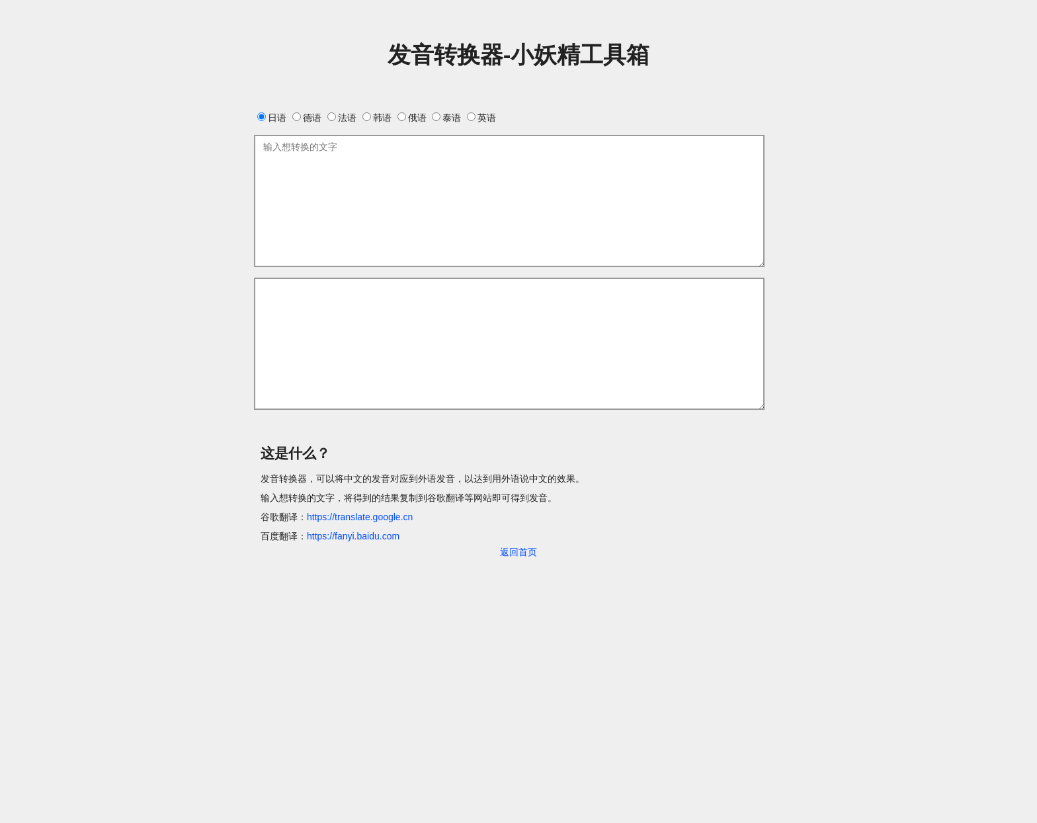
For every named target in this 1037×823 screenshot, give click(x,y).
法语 (341, 117)
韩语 (377, 117)
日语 (271, 117)
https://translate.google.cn (360, 517)
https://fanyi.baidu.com (353, 536)
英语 (481, 117)
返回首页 (518, 552)
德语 (306, 117)
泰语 (446, 117)
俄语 (412, 117)
